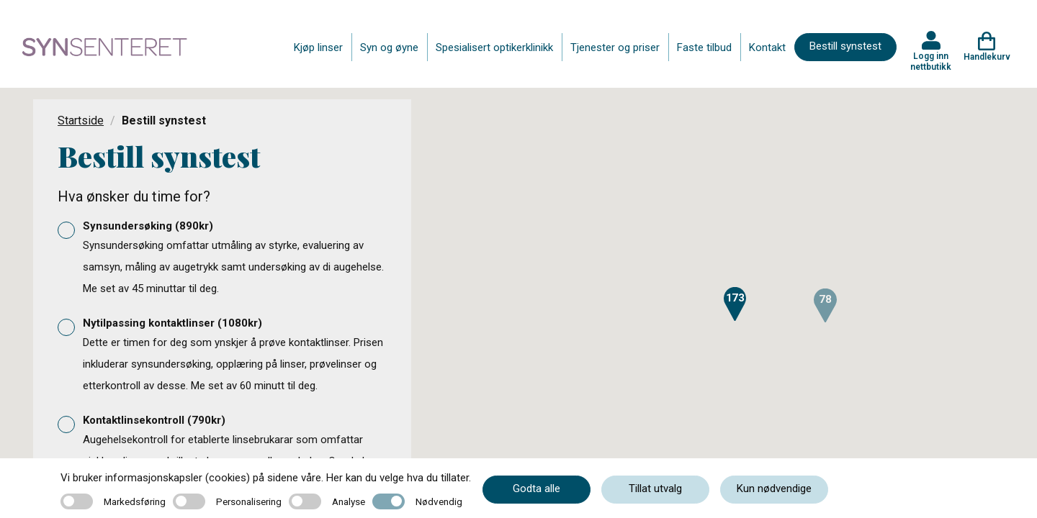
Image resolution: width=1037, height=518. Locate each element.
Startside (81, 120)
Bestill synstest (845, 46)
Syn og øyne (389, 47)
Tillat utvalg (655, 488)
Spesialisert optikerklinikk (494, 47)
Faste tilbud (704, 47)
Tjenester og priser (615, 47)
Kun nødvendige (774, 488)
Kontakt (767, 47)
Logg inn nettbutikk (931, 61)
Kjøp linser (318, 47)
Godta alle (536, 488)
